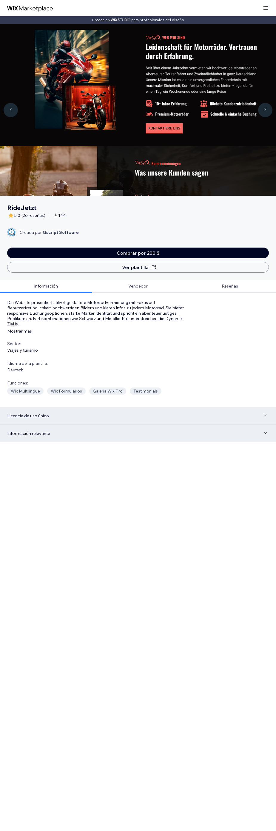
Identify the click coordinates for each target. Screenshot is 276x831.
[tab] (46, 286)
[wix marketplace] (30, 8)
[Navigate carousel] (11, 110)
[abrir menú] (265, 8)
